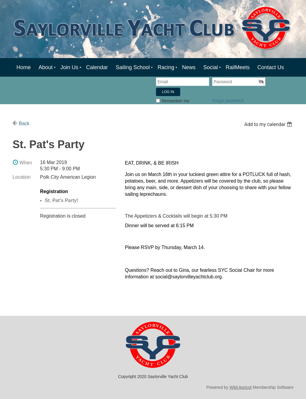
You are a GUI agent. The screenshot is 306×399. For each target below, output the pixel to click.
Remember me (175, 100)
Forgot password (227, 100)
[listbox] (268, 124)
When (25, 162)
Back (24, 123)
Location (22, 177)
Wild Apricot (241, 387)
